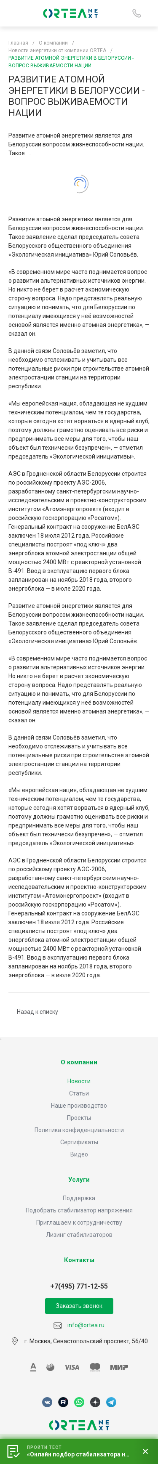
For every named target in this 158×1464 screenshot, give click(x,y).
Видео (79, 1154)
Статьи (79, 1093)
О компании (79, 1062)
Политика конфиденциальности (79, 1130)
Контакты (79, 1260)
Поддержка (79, 1198)
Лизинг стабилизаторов (79, 1234)
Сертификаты (79, 1142)
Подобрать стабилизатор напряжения (79, 1210)
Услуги (79, 1179)
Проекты (79, 1117)
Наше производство (79, 1105)
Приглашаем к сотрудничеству (79, 1222)
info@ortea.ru (79, 1325)
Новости (79, 1081)
